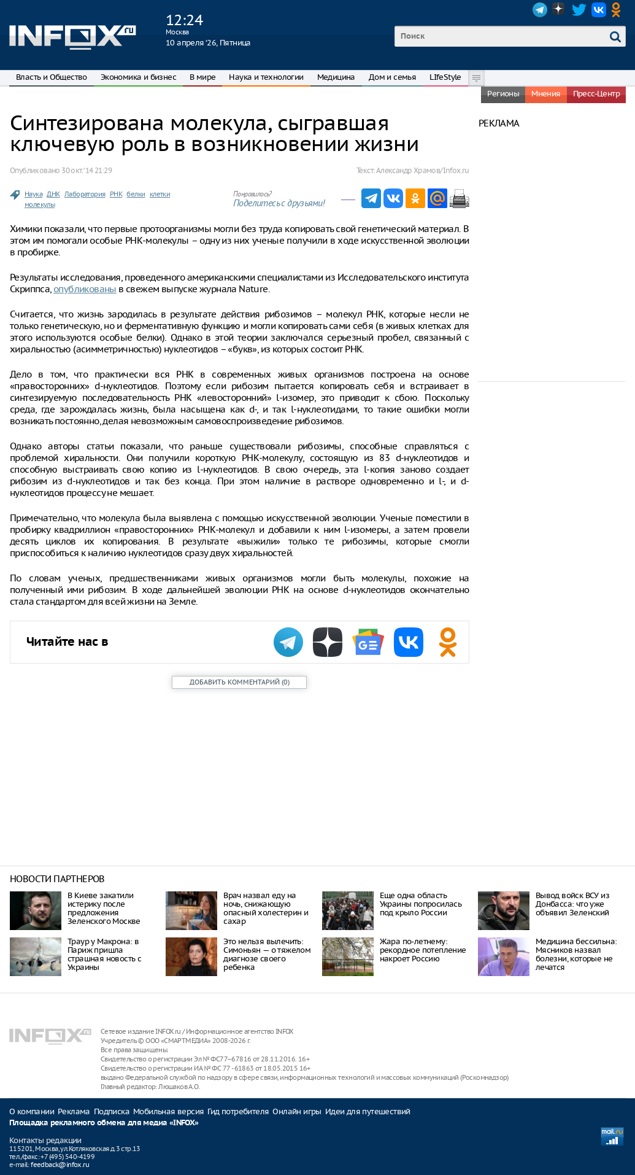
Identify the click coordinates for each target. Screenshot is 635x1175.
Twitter (579, 9)
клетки (160, 194)
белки (135, 194)
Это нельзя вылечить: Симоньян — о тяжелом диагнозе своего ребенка (266, 954)
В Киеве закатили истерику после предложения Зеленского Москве (103, 908)
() (240, 682)
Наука (33, 194)
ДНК (53, 194)
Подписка (111, 1111)
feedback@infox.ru (60, 1164)
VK (598, 9)
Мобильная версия (168, 1111)
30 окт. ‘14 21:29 (86, 170)
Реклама (74, 1111)
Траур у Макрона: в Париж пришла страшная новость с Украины (104, 954)
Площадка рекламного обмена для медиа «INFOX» (104, 1123)
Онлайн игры (296, 1111)
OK (618, 9)
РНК (116, 194)
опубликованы (85, 289)
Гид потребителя (238, 1111)
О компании (31, 1111)
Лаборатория (84, 194)
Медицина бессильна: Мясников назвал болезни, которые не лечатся (576, 954)
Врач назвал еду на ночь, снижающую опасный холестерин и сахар (265, 908)
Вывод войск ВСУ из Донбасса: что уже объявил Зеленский (572, 904)
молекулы (40, 204)
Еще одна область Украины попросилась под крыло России (421, 904)
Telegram (540, 9)
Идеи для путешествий (367, 1111)
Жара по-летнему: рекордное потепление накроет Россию (423, 950)
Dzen (559, 9)
